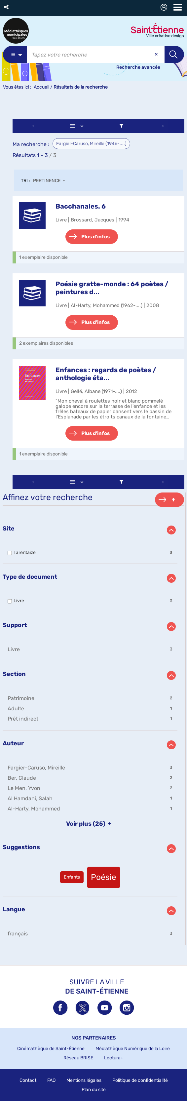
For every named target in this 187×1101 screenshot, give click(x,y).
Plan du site (94, 1089)
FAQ (51, 1080)
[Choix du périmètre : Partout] (15, 54)
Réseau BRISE (78, 1058)
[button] (6, 7)
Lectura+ (114, 1058)
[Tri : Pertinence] (51, 181)
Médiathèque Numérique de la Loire (132, 1048)
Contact (27, 1080)
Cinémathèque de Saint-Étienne (51, 1048)
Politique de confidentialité (140, 1080)
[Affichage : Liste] (78, 126)
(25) (90, 823)
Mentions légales (83, 1080)
